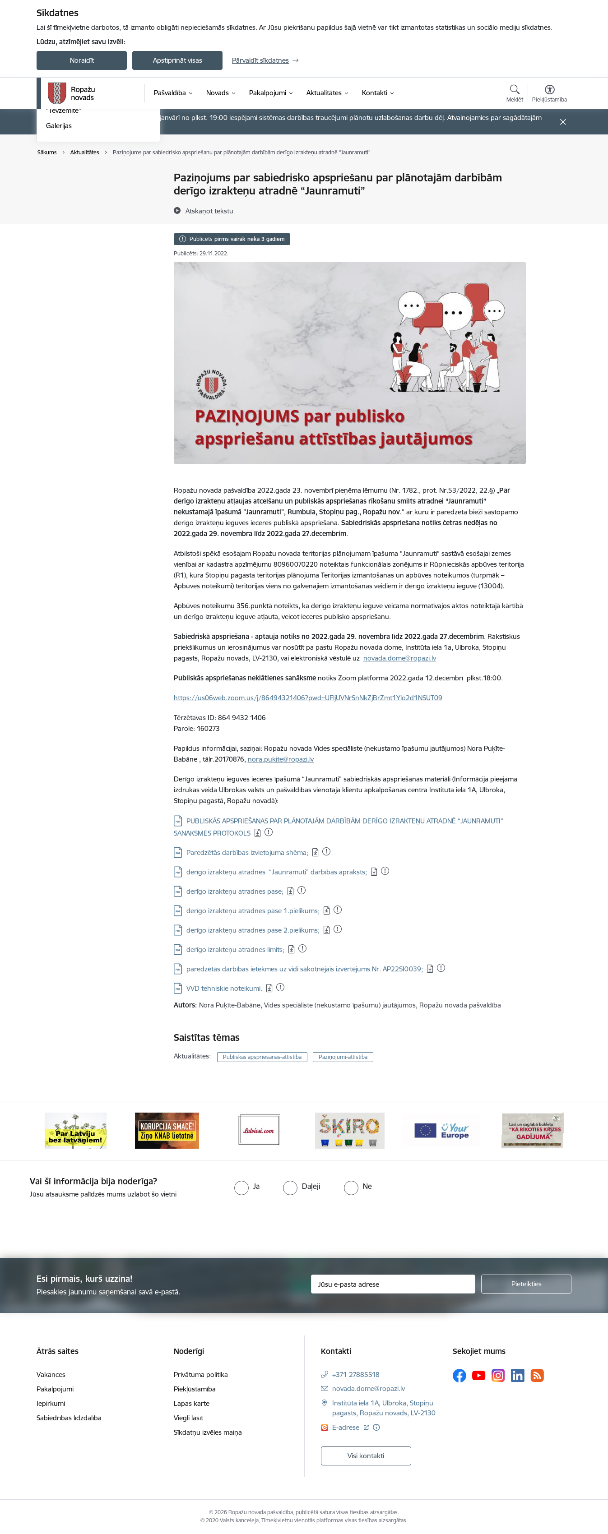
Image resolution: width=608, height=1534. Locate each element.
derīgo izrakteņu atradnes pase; (234, 891)
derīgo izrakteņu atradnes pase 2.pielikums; (253, 930)
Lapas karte (191, 1403)
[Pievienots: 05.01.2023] (441, 968)
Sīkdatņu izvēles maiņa (208, 1432)
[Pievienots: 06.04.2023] (326, 851)
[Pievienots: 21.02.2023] (269, 832)
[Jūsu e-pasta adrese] (393, 1284)
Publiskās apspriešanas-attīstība (262, 1056)
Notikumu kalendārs (76, 178)
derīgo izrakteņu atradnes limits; (235, 949)
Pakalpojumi (55, 1389)
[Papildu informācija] (376, 1427)
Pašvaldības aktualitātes (82, 209)
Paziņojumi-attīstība (343, 1056)
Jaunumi (59, 193)
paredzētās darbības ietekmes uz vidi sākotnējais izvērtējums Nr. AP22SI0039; (304, 969)
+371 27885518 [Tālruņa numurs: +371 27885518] (356, 1374)
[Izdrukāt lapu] (549, 174)
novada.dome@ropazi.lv (399, 658)
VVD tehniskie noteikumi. (224, 988)
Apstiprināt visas (177, 60)
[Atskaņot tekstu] (209, 210)
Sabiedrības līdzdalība (69, 1418)
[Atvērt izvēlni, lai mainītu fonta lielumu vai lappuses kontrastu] (549, 95)
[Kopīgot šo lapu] (549, 196)
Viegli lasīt (188, 1418)
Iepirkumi (51, 1403)
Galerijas (59, 248)
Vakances (51, 1374)
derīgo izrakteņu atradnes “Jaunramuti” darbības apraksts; (276, 872)
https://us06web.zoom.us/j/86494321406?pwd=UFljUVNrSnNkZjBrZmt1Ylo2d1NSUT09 (308, 697)
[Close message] (563, 122)
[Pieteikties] (526, 1284)
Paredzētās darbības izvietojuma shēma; (247, 852)
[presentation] (75, 1224)
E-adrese (346, 1427)
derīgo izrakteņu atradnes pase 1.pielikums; (253, 910)
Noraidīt (82, 60)
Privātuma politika (201, 1374)
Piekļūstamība (195, 1389)
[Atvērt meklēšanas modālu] (515, 95)
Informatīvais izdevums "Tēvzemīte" (81, 229)
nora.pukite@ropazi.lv (281, 759)
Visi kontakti (366, 1455)
